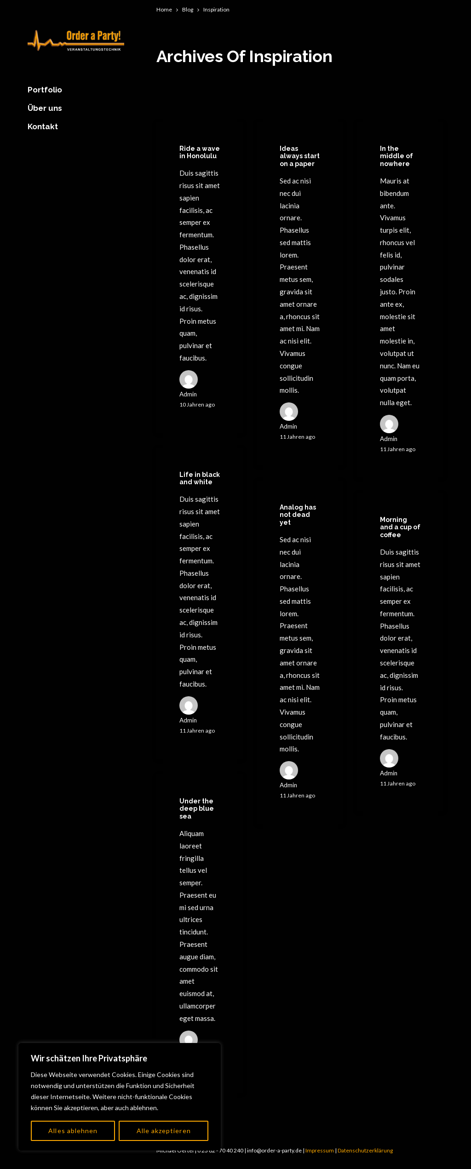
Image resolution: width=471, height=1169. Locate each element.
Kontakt (43, 126)
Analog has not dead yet (298, 515)
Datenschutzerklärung (365, 1150)
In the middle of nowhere (396, 156)
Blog (187, 9)
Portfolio (45, 89)
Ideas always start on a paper (300, 156)
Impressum (319, 1150)
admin (188, 394)
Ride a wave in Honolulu (199, 152)
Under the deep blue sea (196, 808)
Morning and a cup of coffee (400, 527)
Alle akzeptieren (164, 1131)
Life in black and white (199, 478)
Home (164, 9)
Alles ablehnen (73, 1131)
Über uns (45, 108)
